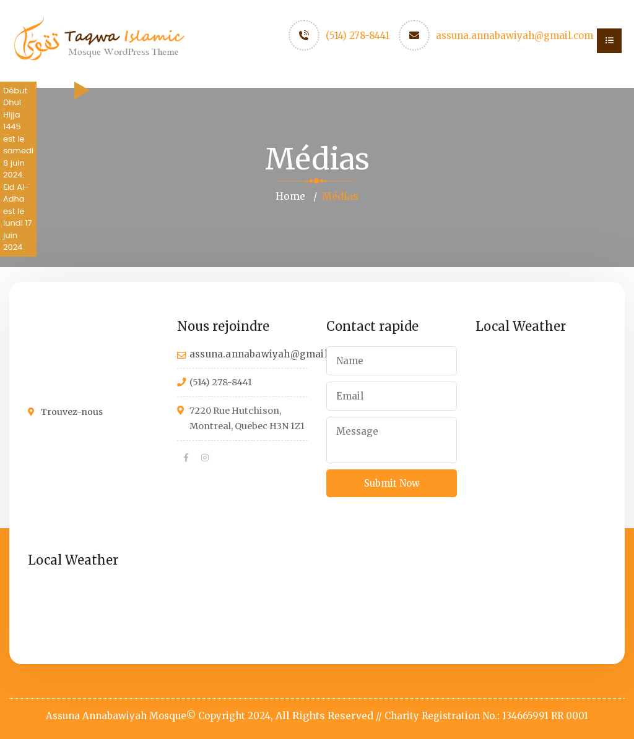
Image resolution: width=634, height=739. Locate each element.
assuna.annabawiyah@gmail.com (514, 35)
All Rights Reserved (324, 715)
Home (290, 196)
